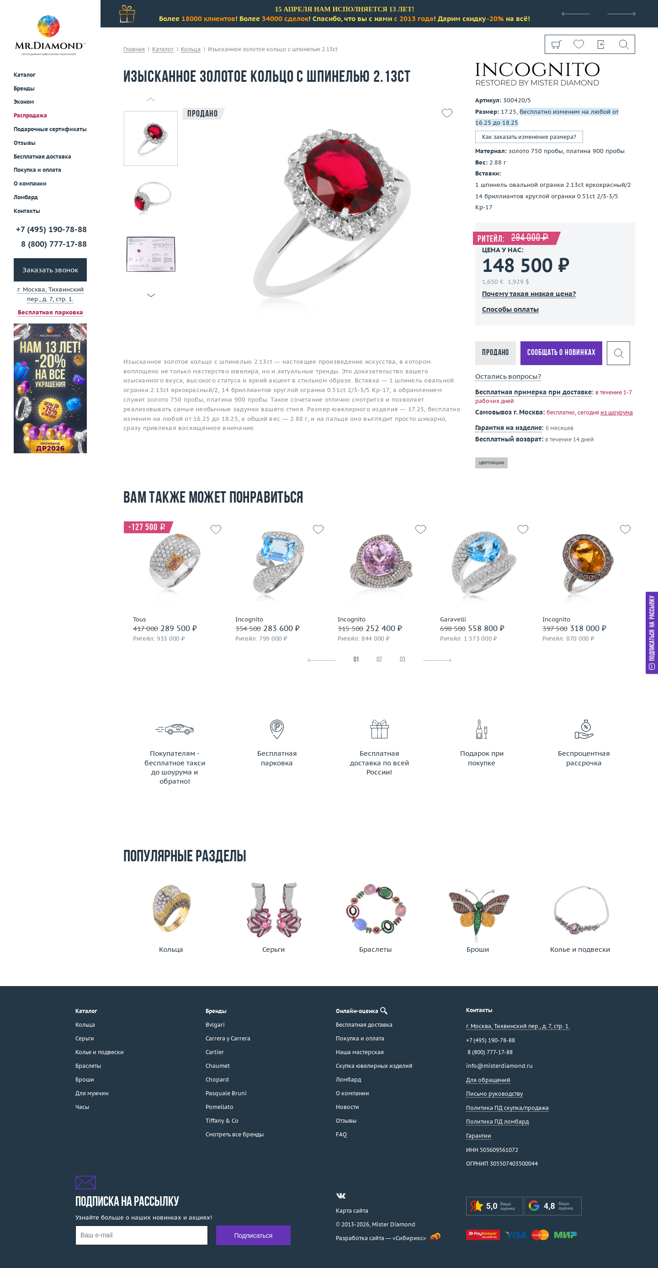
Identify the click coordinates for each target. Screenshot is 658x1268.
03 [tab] (402, 660)
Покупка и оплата (37, 169)
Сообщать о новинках (561, 353)
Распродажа (30, 115)
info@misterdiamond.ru (499, 1065)
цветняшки (491, 463)
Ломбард (26, 197)
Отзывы (25, 142)
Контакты (27, 210)
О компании (30, 183)
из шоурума (616, 412)
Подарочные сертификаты (50, 129)
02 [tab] (379, 660)
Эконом (24, 101)
